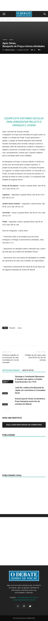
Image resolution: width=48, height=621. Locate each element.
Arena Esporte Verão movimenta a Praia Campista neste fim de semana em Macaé (30, 401)
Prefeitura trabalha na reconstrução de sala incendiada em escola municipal (10, 358)
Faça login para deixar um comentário (24, 425)
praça (19, 328)
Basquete (12, 328)
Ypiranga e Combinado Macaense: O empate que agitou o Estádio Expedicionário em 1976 (30, 379)
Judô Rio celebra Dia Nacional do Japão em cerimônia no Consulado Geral (30, 390)
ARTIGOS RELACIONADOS (11, 370)
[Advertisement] (24, 88)
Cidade (5, 393)
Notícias (9, 19)
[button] (45, 14)
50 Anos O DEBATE (6, 381)
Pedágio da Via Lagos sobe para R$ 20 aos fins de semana (35, 357)
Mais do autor (28, 370)
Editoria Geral (10, 50)
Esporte (16, 19)
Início (3, 19)
